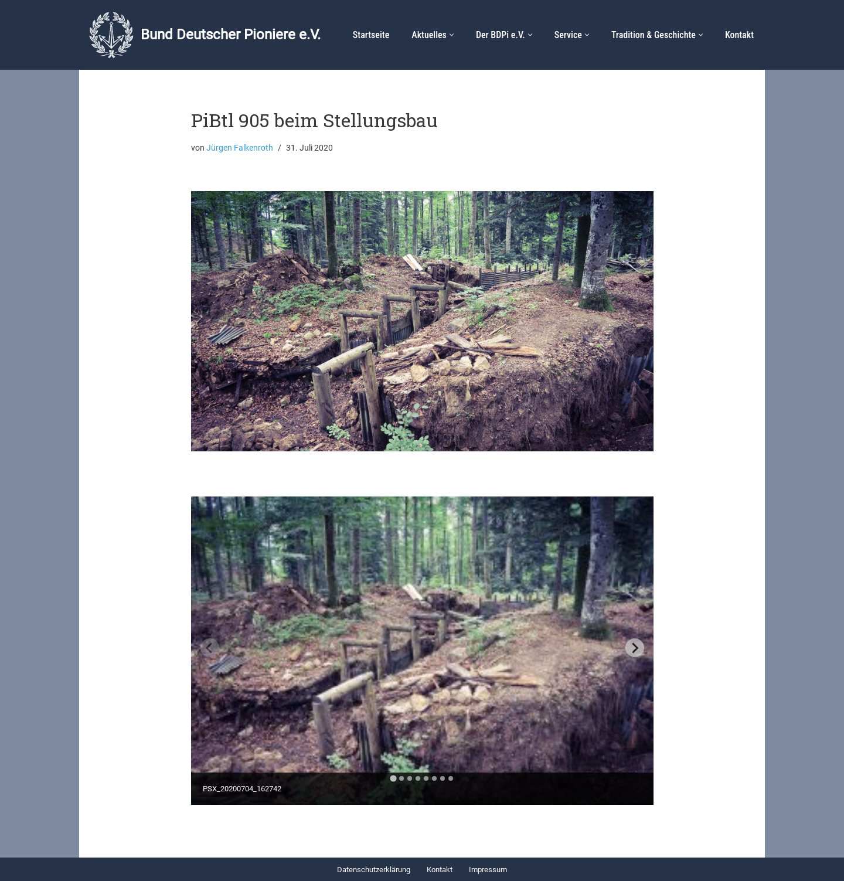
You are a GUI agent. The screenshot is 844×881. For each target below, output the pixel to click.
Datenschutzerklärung (373, 869)
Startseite (371, 34)
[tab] (393, 778)
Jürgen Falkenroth (239, 148)
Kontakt (739, 34)
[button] (452, 35)
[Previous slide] (209, 647)
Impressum (488, 869)
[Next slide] (634, 647)
